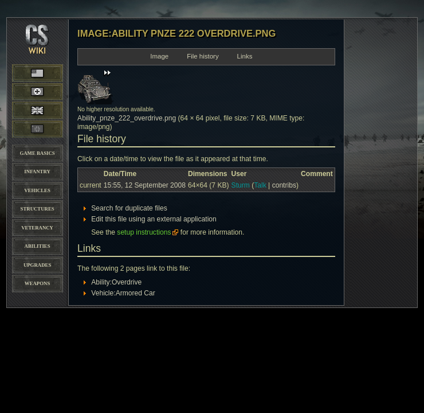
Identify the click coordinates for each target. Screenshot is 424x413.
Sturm (240, 185)
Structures (37, 209)
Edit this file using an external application (154, 219)
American (48, 72)
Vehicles (37, 190)
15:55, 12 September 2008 (145, 185)
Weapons (37, 283)
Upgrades (37, 265)
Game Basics (36, 153)
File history (203, 56)
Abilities (37, 246)
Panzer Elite (37, 129)
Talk (260, 185)
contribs (284, 185)
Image (159, 56)
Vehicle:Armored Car (123, 293)
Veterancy (37, 228)
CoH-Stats (37, 49)
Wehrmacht (37, 92)
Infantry (37, 171)
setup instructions (144, 232)
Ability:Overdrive (116, 282)
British (37, 110)
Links (245, 56)
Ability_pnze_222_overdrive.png (126, 118)
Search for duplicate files (129, 208)
